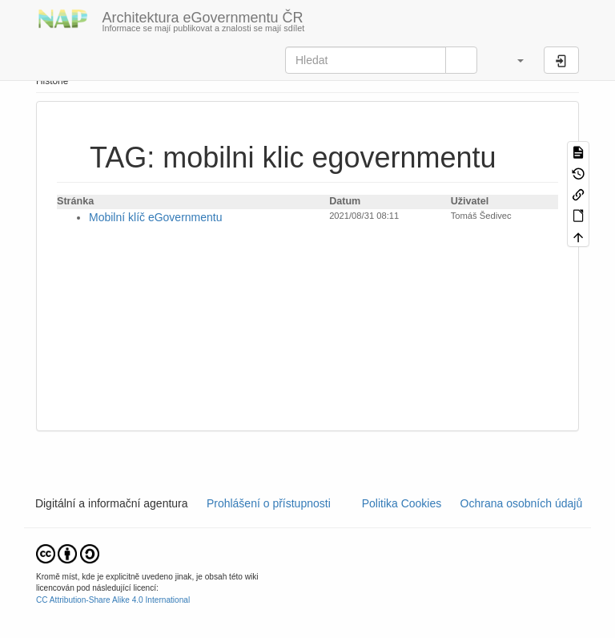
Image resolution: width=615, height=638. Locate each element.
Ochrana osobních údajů (521, 503)
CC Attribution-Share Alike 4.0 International (113, 600)
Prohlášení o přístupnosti (267, 503)
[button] (512, 60)
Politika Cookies (403, 503)
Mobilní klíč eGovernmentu (156, 217)
